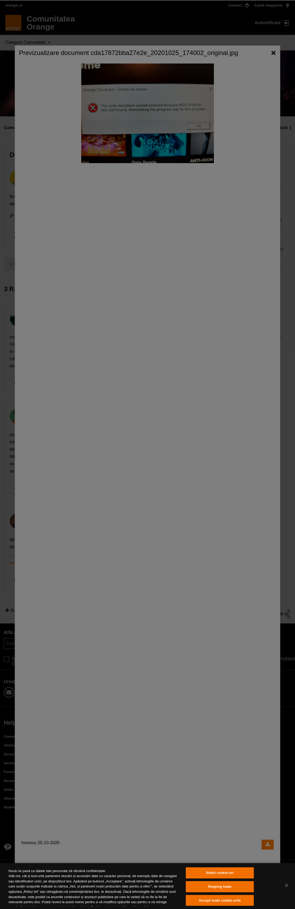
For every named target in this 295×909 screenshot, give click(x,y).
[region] (147, 886)
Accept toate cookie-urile (220, 900)
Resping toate (219, 887)
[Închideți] (286, 885)
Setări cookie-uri (220, 873)
